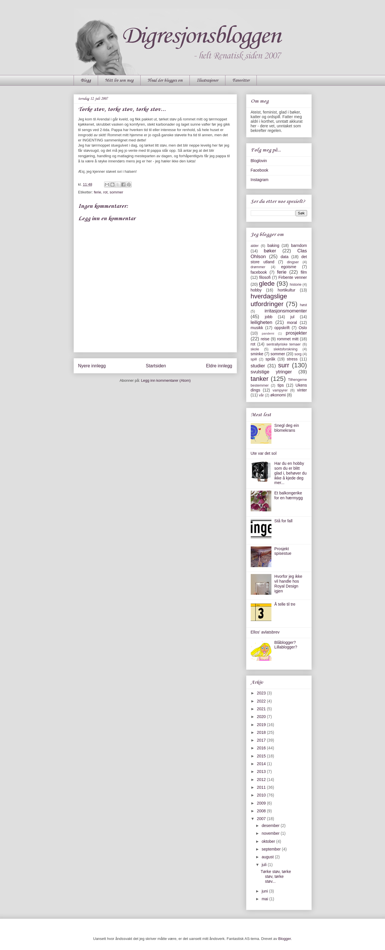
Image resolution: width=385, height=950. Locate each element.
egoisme (288, 266)
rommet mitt (287, 339)
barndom (299, 245)
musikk (257, 327)
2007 (262, 818)
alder (255, 246)
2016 (262, 748)
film (304, 272)
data (284, 256)
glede (267, 283)
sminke (257, 354)
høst (303, 305)
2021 (262, 709)
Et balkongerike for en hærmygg (288, 495)
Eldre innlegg (219, 365)
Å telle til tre (284, 604)
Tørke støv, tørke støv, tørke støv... (276, 876)
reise (265, 339)
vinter (302, 390)
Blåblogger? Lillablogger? (285, 645)
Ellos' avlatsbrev (265, 632)
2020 (262, 716)
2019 (262, 724)
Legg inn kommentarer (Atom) (166, 380)
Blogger (284, 938)
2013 (262, 771)
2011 (262, 787)
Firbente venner (292, 277)
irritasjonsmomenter (286, 311)
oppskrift (282, 327)
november (271, 833)
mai (265, 899)
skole (255, 349)
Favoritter (241, 80)
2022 (262, 701)
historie (296, 285)
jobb (268, 316)
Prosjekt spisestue (282, 551)
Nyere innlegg (92, 365)
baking (273, 245)
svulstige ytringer (271, 372)
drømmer (258, 267)
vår (261, 395)
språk (270, 359)
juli (265, 864)
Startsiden (156, 365)
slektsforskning (285, 349)
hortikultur (286, 290)
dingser (293, 262)
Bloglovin (259, 160)
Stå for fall (283, 521)
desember (271, 825)
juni (265, 891)
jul (292, 316)
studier (258, 366)
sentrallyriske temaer (283, 344)
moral (292, 322)
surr (283, 365)
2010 (262, 795)
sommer (116, 192)
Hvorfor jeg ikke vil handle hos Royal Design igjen (288, 583)
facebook (259, 272)
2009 (262, 803)
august (268, 857)
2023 (262, 693)
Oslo (303, 327)
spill (254, 359)
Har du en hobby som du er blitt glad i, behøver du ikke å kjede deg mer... (290, 473)
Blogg (86, 80)
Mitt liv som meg (119, 80)
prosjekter (296, 333)
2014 (262, 763)
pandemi (268, 333)
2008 (262, 811)
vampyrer (280, 390)
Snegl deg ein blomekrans (286, 428)
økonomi (278, 395)
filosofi (265, 277)
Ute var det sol (264, 453)
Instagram (260, 179)
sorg (298, 354)
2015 (262, 756)
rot (105, 192)
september (272, 849)
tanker (260, 378)
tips (280, 385)
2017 (262, 740)
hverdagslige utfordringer (269, 300)
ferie (97, 192)
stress (292, 359)
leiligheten (262, 322)
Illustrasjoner (207, 80)
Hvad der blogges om (165, 80)
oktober (269, 841)
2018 (262, 732)
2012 (262, 779)
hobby (256, 290)
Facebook (259, 170)
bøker (270, 251)
